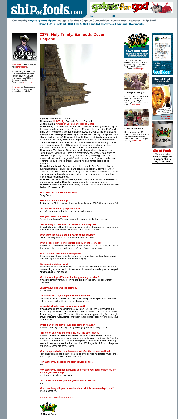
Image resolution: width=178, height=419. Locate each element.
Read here (135, 105)
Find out (15, 87)
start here (27, 82)
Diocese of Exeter (85, 124)
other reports (21, 67)
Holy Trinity (58, 121)
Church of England (65, 124)
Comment (16, 65)
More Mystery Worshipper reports (56, 397)
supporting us (138, 69)
